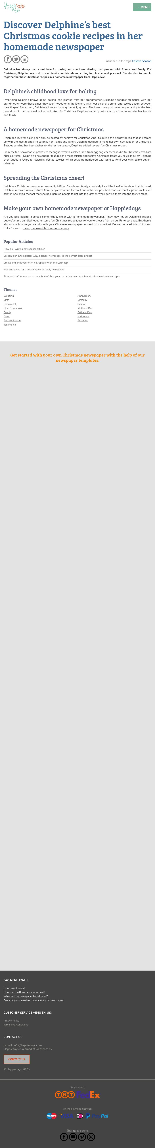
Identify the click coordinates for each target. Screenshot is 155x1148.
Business (83, 320)
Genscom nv (44, 1049)
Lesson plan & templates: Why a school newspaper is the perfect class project (48, 256)
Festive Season (141, 61)
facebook (8, 59)
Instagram (91, 1137)
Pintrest (82, 1137)
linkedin (24, 59)
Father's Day (85, 312)
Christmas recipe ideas (69, 220)
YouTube (73, 1137)
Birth (6, 300)
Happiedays (14, 7)
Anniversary (84, 296)
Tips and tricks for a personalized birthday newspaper (34, 269)
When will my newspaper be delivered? (26, 996)
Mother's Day (85, 308)
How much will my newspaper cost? (24, 992)
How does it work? (14, 988)
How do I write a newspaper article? (24, 249)
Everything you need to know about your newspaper (33, 1000)
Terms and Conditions (16, 1024)
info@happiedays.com (27, 1045)
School (81, 304)
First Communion (13, 308)
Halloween (83, 316)
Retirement (10, 304)
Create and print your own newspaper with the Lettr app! (36, 263)
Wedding (9, 296)
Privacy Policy (11, 1020)
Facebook (64, 1137)
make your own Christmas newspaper (46, 228)
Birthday (82, 300)
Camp (7, 316)
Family (7, 312)
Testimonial (10, 325)
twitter (16, 59)
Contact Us (16, 1059)
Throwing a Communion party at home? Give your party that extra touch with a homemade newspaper (62, 276)
